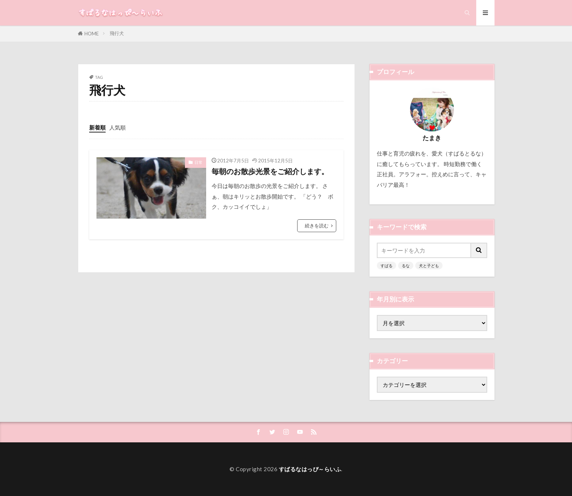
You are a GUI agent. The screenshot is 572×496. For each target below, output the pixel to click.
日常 (198, 162)
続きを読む (317, 225)
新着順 (97, 127)
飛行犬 (117, 33)
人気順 (117, 127)
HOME (91, 33)
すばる (386, 265)
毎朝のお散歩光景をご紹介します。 (270, 171)
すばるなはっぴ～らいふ (310, 469)
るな (406, 265)
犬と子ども (429, 265)
